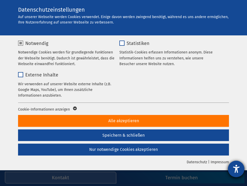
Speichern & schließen (123, 135)
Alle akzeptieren (123, 120)
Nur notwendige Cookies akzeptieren (123, 149)
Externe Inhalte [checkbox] (41, 75)
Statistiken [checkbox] (138, 43)
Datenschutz (197, 162)
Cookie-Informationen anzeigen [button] (47, 109)
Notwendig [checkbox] (36, 43)
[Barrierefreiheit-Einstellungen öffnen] (236, 169)
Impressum (220, 162)
